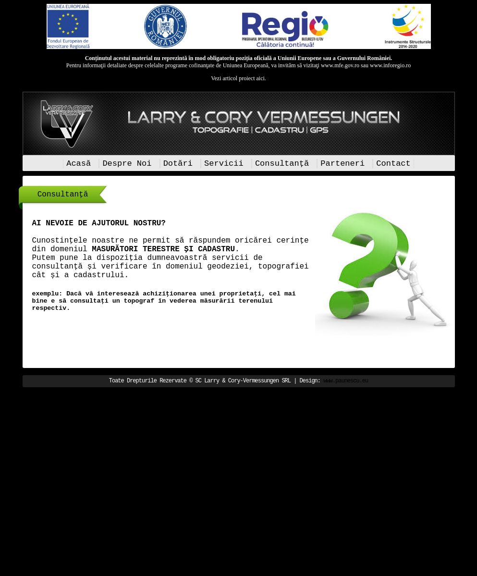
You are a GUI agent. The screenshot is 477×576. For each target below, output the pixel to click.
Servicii (224, 163)
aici (260, 78)
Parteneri (342, 163)
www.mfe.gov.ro (340, 65)
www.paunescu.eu (345, 381)
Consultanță (282, 163)
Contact (393, 163)
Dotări (178, 163)
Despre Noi (126, 163)
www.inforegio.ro (390, 65)
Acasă (78, 163)
